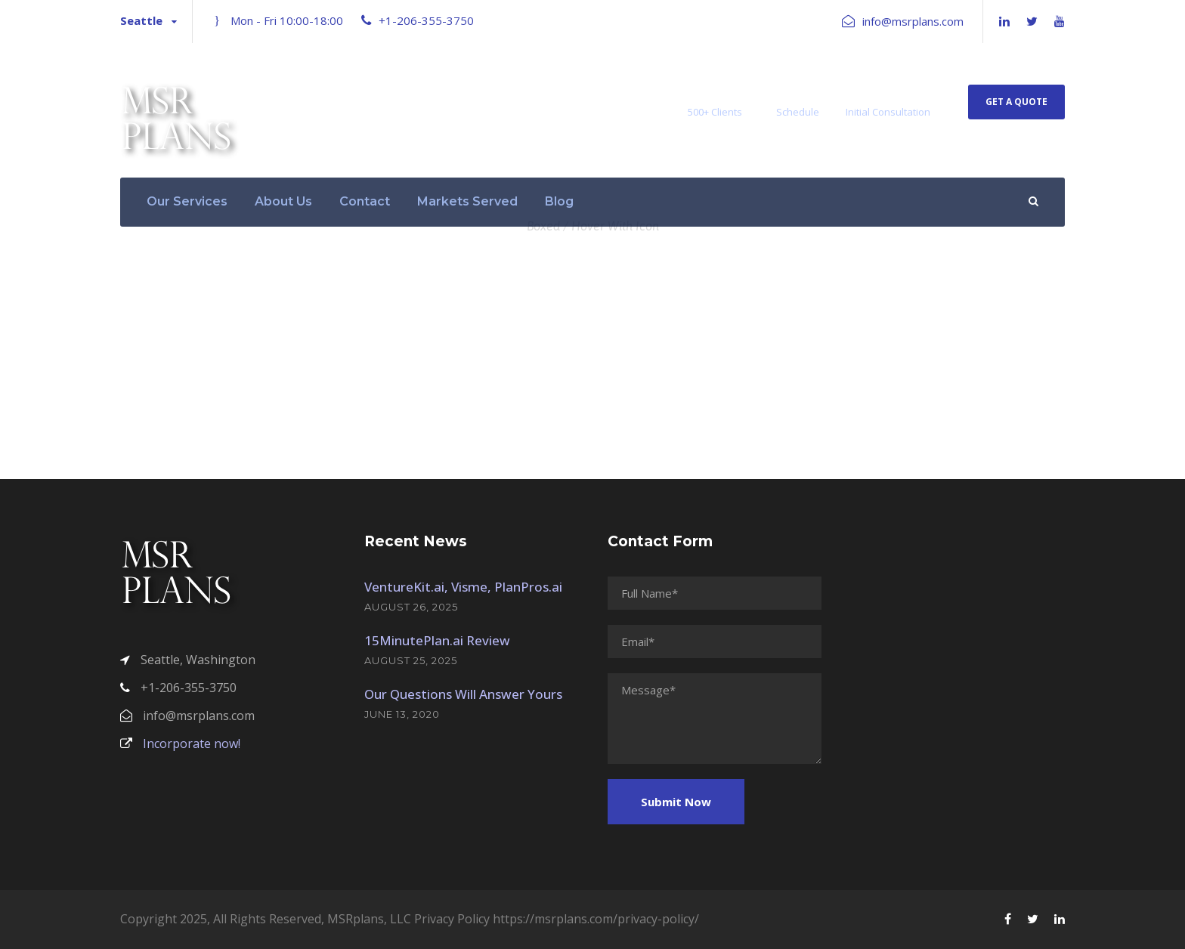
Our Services (187, 201)
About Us (283, 201)
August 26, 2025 (411, 607)
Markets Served (467, 201)
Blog (559, 201)
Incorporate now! (180, 743)
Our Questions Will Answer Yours (463, 694)
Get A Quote (1016, 101)
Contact (364, 201)
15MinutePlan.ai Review (437, 640)
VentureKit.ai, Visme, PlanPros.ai (463, 586)
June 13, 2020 (402, 714)
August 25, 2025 (410, 660)
